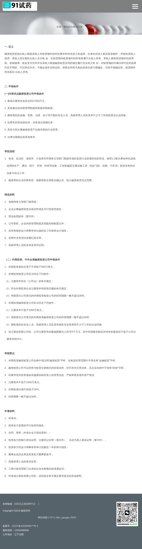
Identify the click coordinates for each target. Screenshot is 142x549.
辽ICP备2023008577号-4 (25, 526)
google (65, 517)
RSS (73, 517)
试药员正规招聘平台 (24, 504)
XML (57, 517)
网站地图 (42, 517)
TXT (51, 517)
